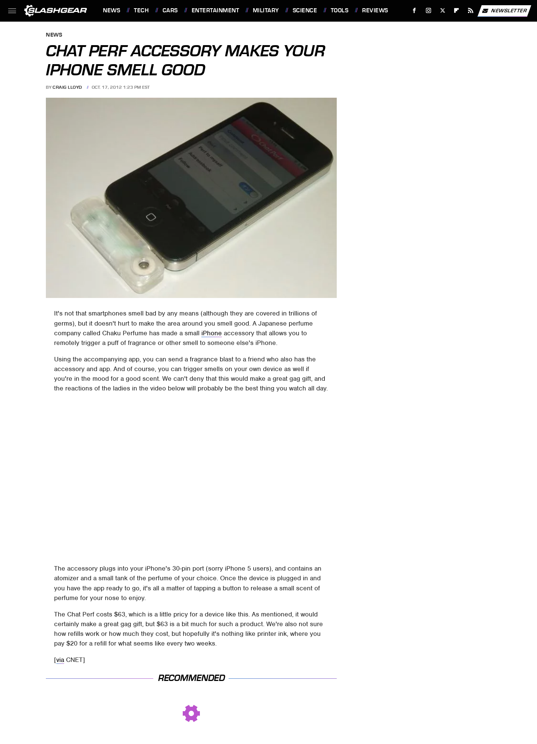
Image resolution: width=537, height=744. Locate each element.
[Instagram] (428, 10)
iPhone (211, 333)
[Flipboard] (456, 10)
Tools (340, 10)
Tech (141, 10)
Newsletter (504, 10)
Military (266, 10)
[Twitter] (442, 10)
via (60, 660)
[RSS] (470, 10)
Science (305, 10)
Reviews (375, 10)
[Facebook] (414, 10)
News (111, 10)
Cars (170, 10)
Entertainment (215, 10)
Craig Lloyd (67, 87)
